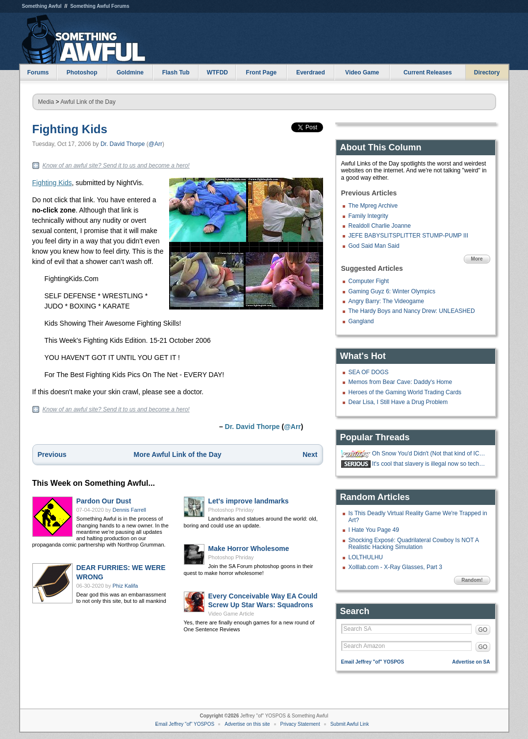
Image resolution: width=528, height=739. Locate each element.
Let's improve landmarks (248, 501)
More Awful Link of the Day (178, 454)
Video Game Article (231, 614)
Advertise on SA (471, 662)
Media (46, 101)
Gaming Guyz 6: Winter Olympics (392, 291)
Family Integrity (368, 216)
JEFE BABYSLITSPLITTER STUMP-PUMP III (409, 235)
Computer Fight (369, 281)
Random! (471, 580)
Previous (52, 454)
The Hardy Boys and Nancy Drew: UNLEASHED (412, 311)
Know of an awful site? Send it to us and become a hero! (116, 165)
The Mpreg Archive (373, 205)
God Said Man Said (374, 245)
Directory (487, 72)
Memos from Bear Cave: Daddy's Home (401, 382)
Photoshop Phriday (231, 510)
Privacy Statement (300, 724)
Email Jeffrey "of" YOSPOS (372, 662)
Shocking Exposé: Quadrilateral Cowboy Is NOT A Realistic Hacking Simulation (414, 543)
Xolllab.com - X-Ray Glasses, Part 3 (395, 567)
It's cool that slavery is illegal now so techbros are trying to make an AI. (430, 463)
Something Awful (42, 6)
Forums (38, 72)
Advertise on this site (247, 724)
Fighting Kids (69, 129)
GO (483, 629)
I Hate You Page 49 (374, 529)
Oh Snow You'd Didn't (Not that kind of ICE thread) (430, 453)
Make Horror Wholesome (248, 548)
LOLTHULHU (366, 557)
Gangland (361, 321)
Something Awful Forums (99, 6)
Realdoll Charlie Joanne (380, 225)
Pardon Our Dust (103, 501)
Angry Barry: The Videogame (386, 301)
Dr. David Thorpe (123, 144)
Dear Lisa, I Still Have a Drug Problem (398, 402)
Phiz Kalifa (125, 586)
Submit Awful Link (349, 724)
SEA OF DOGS (369, 372)
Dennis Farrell (129, 510)
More (477, 259)
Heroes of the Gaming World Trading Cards (405, 392)
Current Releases (427, 72)
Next (309, 454)
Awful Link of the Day (88, 101)
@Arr (155, 144)
